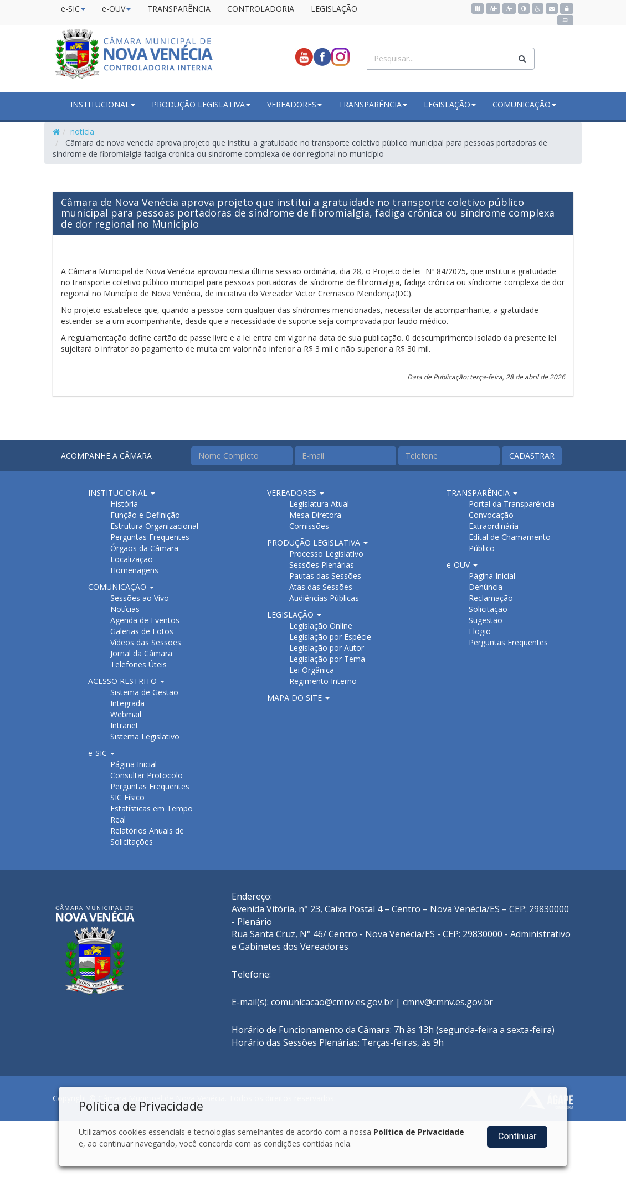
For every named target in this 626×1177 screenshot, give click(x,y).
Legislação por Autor (326, 648)
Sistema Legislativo (144, 736)
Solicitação (488, 609)
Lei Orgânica (311, 670)
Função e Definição (145, 515)
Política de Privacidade (418, 1132)
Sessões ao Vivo (139, 598)
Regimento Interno (323, 681)
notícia (82, 131)
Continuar (517, 1136)
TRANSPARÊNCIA (179, 8)
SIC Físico (127, 797)
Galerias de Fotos (141, 631)
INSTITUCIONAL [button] (102, 104)
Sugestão (485, 620)
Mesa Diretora (315, 515)
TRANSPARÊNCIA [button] (372, 104)
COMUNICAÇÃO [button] (524, 104)
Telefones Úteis (138, 664)
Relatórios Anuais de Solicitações (147, 836)
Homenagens (134, 570)
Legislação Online (320, 625)
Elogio (480, 631)
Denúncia (485, 587)
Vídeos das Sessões (145, 642)
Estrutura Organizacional (154, 526)
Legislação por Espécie (330, 636)
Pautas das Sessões (325, 575)
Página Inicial (133, 764)
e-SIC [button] (73, 8)
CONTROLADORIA (260, 8)
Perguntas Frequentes (149, 537)
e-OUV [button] (116, 8)
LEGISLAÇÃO (334, 8)
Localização (131, 559)
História (124, 503)
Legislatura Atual (319, 503)
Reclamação (491, 598)
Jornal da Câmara (141, 653)
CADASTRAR (532, 455)
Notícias (125, 609)
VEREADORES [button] (294, 104)
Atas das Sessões (320, 587)
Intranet (124, 725)
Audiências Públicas (324, 598)
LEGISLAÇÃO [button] (450, 104)
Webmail (125, 714)
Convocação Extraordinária (494, 520)
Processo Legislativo (326, 553)
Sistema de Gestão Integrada (144, 697)
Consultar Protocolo (146, 775)
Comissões (309, 526)
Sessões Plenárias (321, 564)
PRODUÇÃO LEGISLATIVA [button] (201, 104)
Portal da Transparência (512, 503)
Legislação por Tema (327, 659)
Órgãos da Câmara (144, 548)
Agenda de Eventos (144, 620)
